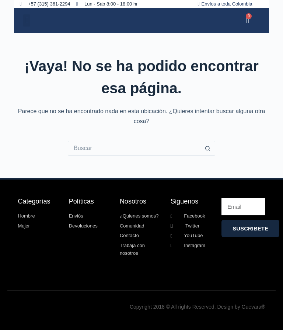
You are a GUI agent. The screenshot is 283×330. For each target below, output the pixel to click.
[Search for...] (134, 148)
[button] (26, 20)
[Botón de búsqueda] (207, 148)
